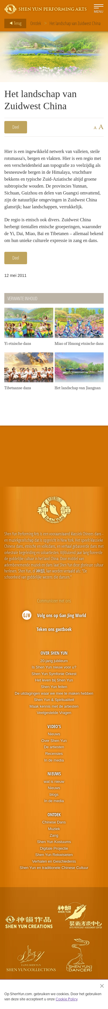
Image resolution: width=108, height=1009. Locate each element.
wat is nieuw (54, 781)
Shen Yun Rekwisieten (54, 855)
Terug (13, 23)
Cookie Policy (66, 999)
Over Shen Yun (54, 653)
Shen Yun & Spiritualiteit (54, 700)
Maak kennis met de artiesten (54, 706)
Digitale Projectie (54, 848)
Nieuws (54, 734)
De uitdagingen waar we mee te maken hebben (54, 693)
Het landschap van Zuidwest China (75, 23)
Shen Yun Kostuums (54, 842)
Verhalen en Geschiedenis (54, 861)
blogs (54, 794)
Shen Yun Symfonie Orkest (54, 674)
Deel (15, 127)
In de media (54, 760)
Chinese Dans (54, 822)
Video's (54, 726)
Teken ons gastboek (54, 629)
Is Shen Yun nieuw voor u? (54, 667)
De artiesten (54, 747)
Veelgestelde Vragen (54, 713)
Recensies (54, 753)
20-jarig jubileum (54, 661)
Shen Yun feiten (54, 687)
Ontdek (35, 23)
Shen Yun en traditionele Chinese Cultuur (54, 868)
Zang (54, 835)
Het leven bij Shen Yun (54, 680)
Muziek (54, 829)
